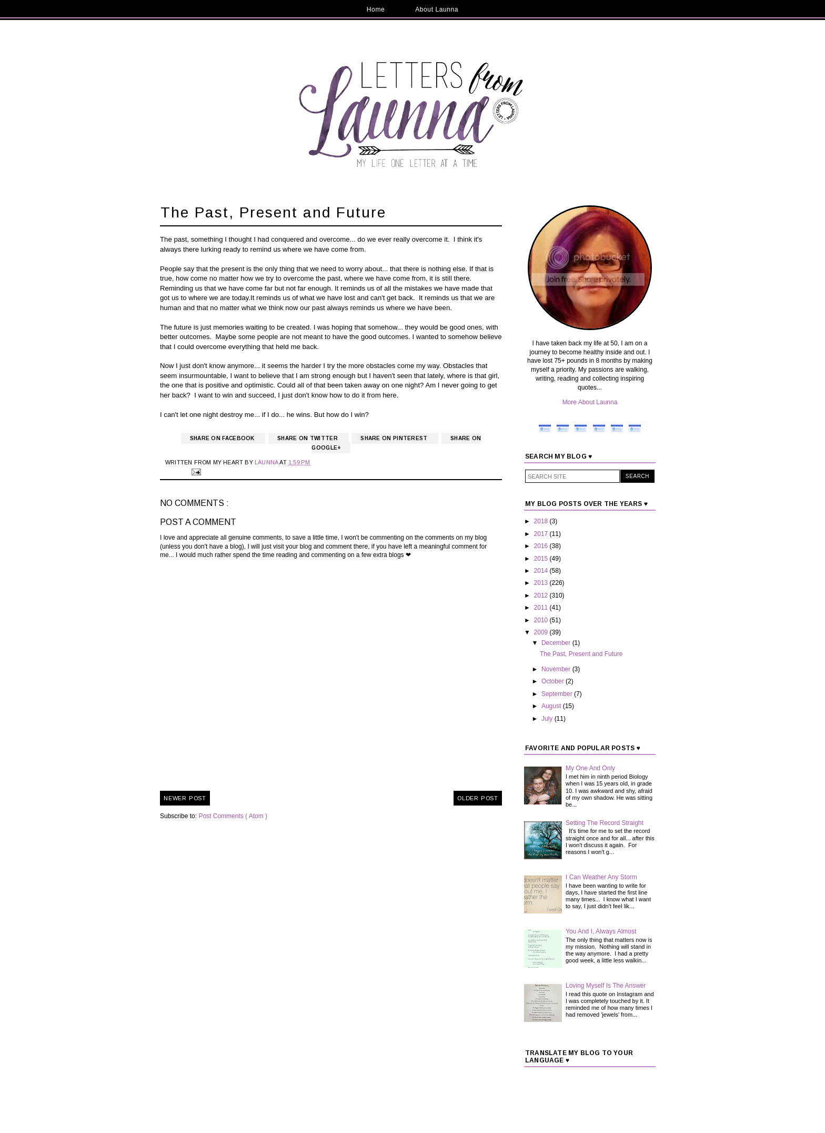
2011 (542, 607)
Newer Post (185, 798)
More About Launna (590, 402)
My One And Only (590, 768)
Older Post (477, 798)
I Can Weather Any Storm (601, 877)
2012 (542, 595)
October (553, 681)
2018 (542, 521)
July (548, 718)
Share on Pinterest (394, 438)
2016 (542, 546)
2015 (542, 558)
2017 (542, 534)
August (552, 706)
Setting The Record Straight (604, 823)
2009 (542, 632)
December (556, 643)
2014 (542, 570)
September (557, 694)
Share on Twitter (308, 438)
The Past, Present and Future (581, 654)
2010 (542, 620)
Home (376, 9)
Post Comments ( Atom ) (232, 816)
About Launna (436, 9)
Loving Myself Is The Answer (606, 985)
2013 (542, 583)
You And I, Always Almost (601, 931)
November (556, 669)
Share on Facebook (223, 438)
